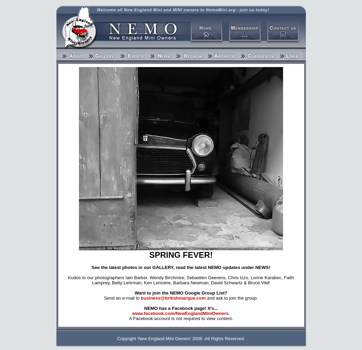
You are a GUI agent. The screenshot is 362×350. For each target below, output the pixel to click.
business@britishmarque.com (173, 298)
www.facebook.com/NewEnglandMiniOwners (180, 313)
